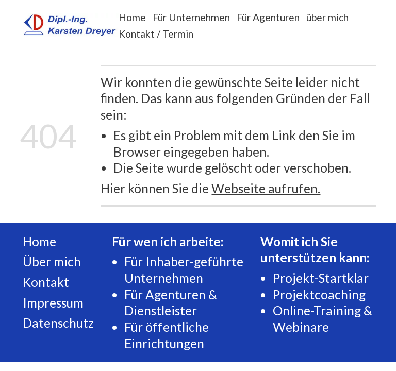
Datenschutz (58, 322)
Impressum (53, 302)
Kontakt (46, 282)
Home (132, 17)
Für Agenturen (268, 17)
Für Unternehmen (191, 17)
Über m (43, 261)
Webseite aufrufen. (265, 188)
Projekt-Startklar (321, 278)
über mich (327, 17)
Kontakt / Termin (156, 34)
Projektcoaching (319, 294)
